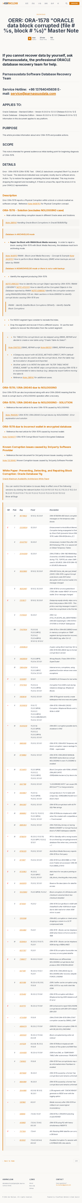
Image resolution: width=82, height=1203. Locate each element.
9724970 (23, 770)
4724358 (23, 1017)
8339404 (23, 942)
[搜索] (66, 3)
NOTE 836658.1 (38, 291)
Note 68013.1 (46, 347)
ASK (11, 3)
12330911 (23, 679)
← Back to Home (9, 1161)
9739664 (23, 755)
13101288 (23, 918)
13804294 (23, 667)
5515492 (23, 994)
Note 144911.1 (11, 256)
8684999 (23, 1082)
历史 (33, 3)
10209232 (23, 705)
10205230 (23, 726)
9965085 (23, 743)
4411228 (23, 1044)
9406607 (23, 793)
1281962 (23, 1102)
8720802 (23, 872)
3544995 (23, 1090)
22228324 (23, 527)
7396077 (23, 959)
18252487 (23, 589)
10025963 (23, 892)
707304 (23, 1131)
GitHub (31, 1188)
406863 (22, 1123)
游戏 (46, 3)
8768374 (23, 837)
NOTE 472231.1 (23, 287)
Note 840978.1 (34, 204)
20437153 (23, 542)
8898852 (23, 813)
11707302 (23, 685)
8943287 (23, 805)
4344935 (23, 1053)
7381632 (23, 1061)
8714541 (23, 904)
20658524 (23, 647)
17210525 (23, 615)
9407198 (23, 784)
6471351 (23, 971)
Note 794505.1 (11, 415)
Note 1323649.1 (9, 460)
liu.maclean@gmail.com (63, 1185)
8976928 (23, 1073)
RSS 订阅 (32, 1186)
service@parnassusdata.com (33, 93)
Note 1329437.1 (9, 437)
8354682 (23, 930)
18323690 (23, 571)
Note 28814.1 (11, 223)
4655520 (23, 1035)
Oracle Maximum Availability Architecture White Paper (26, 479)
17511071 (23, 600)
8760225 (23, 851)
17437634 (23, 630)
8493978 (23, 883)
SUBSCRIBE (74, 3)
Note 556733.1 (14, 347)
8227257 (23, 950)
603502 (22, 1140)
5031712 (23, 1006)
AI (58, 3)
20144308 (23, 554)
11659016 (23, 697)
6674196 (23, 982)
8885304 (23, 825)
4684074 (23, 1026)
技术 (52, 3)
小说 (39, 3)
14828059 (23, 659)
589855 (22, 1114)
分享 (76, 1161)
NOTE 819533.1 (12, 284)
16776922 (23, 516)
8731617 (23, 860)
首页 (26, 3)
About (31, 1183)
